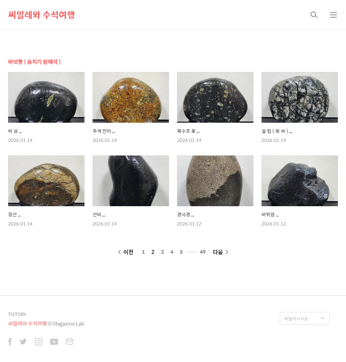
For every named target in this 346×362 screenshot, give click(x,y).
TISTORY (17, 314)
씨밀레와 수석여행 (41, 14)
